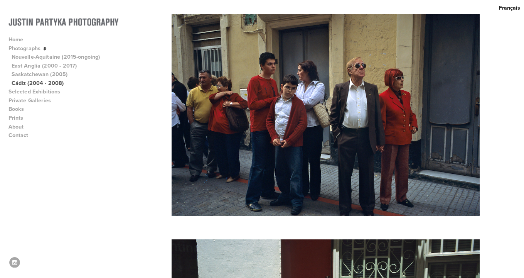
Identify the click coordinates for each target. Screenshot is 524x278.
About (19, 127)
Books (19, 109)
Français (509, 8)
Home (16, 39)
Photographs (28, 48)
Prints (16, 118)
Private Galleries (29, 100)
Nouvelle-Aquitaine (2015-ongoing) (56, 57)
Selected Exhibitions (37, 91)
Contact (18, 135)
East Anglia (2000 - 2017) (44, 66)
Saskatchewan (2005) (40, 74)
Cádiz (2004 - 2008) (38, 83)
